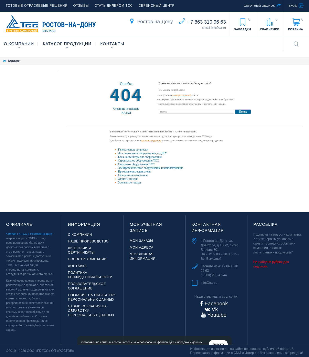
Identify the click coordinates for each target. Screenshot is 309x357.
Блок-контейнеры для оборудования (140, 156)
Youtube (216, 315)
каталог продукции (151, 140)
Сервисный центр (156, 5)
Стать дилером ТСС (114, 5)
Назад (126, 112)
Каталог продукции (67, 43)
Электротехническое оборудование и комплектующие (150, 167)
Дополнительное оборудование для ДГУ (142, 153)
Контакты (112, 43)
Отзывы (81, 5)
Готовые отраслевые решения (36, 5)
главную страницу (181, 95)
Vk (214, 309)
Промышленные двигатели (134, 171)
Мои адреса (141, 247)
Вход (292, 5)
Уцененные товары (129, 182)
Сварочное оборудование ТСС (136, 164)
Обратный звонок (259, 5)
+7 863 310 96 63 (207, 22)
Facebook (215, 303)
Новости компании (87, 259)
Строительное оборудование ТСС (138, 160)
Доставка (77, 266)
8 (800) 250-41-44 (214, 275)
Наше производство (88, 241)
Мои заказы (141, 240)
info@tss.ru (218, 27)
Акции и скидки (128, 178)
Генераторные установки (133, 149)
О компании (19, 43)
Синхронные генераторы (133, 175)
